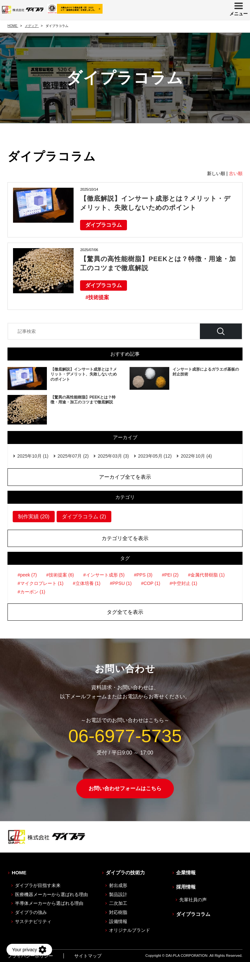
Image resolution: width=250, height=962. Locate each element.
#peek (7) (27, 574)
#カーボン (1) (31, 591)
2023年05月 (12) (155, 456)
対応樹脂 (118, 912)
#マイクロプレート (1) (40, 583)
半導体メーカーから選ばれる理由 (49, 903)
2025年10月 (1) (33, 456)
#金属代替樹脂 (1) (206, 574)
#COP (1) (150, 583)
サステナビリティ (33, 921)
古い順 (236, 173)
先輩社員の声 (193, 899)
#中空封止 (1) (183, 583)
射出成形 (118, 885)
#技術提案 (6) (60, 574)
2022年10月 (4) (196, 456)
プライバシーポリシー (30, 955)
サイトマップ (88, 955)
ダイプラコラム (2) (84, 516)
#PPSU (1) (121, 583)
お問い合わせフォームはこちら (125, 788)
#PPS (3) (143, 574)
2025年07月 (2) (73, 456)
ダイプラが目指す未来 (38, 885)
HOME (19, 872)
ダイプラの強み (31, 912)
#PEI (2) (170, 574)
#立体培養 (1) (87, 583)
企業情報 (186, 872)
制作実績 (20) (33, 516)
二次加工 (118, 903)
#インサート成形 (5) (104, 574)
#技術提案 (97, 297)
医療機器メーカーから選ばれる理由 (51, 894)
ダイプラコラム (103, 225)
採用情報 (186, 887)
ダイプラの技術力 (125, 872)
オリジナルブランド (129, 930)
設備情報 (118, 921)
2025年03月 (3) (113, 456)
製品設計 (118, 894)
